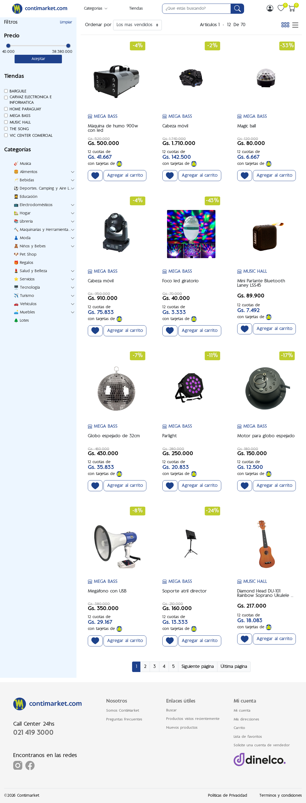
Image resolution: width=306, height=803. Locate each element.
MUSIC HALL (252, 271)
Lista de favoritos (248, 737)
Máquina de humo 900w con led (113, 128)
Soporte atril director (184, 591)
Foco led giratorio (180, 281)
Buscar (171, 710)
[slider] (8, 46)
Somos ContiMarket (122, 711)
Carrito (239, 728)
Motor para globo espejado (266, 436)
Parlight (169, 436)
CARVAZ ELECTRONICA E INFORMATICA (31, 100)
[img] (270, 8)
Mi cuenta (242, 711)
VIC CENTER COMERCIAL (31, 136)
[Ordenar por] (137, 25)
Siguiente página (198, 667)
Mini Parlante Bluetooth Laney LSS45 (261, 283)
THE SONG (19, 129)
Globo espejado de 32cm (114, 436)
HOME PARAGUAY (25, 109)
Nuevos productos (182, 728)
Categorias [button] (96, 9)
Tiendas (136, 9)
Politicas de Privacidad (227, 796)
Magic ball (246, 126)
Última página (234, 667)
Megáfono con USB (107, 591)
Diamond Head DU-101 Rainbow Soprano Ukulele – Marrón (265, 593)
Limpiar (66, 22)
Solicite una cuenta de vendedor (262, 745)
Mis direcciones (246, 720)
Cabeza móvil (175, 126)
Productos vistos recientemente (193, 719)
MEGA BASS (103, 116)
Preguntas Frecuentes (124, 720)
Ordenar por (98, 25)
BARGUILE (18, 91)
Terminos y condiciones (280, 796)
